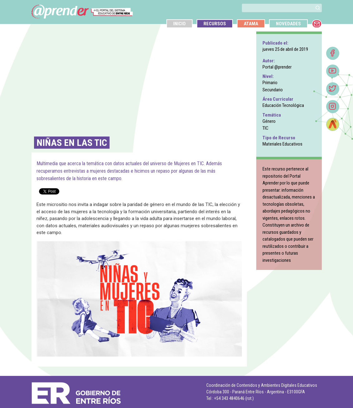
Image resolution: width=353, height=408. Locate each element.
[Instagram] (332, 106)
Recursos (214, 23)
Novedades (288, 23)
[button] (317, 7)
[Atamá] (332, 124)
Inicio (179, 23)
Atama (251, 23)
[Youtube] (332, 71)
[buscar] (278, 8)
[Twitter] (332, 88)
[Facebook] (332, 53)
